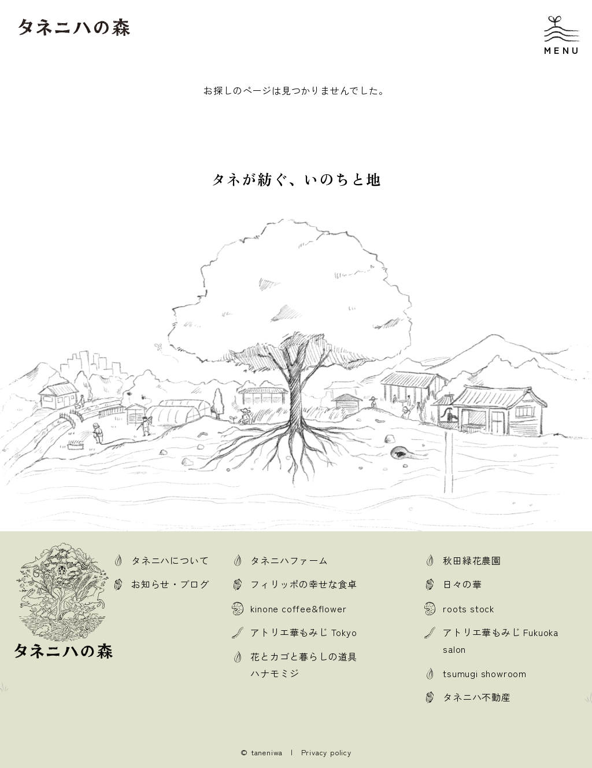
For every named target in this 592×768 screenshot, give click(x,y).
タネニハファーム (289, 560)
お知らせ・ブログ (170, 584)
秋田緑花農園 (472, 560)
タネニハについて (170, 560)
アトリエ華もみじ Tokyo (303, 632)
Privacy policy (326, 752)
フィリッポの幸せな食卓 (303, 584)
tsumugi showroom (485, 673)
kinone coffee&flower (298, 608)
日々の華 (462, 584)
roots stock (468, 608)
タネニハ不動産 (477, 697)
